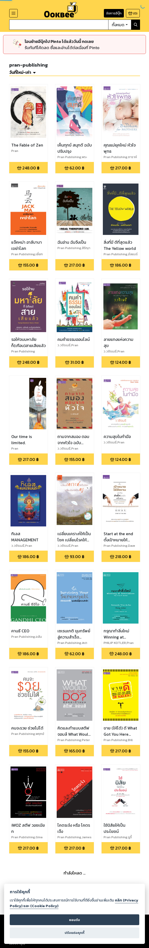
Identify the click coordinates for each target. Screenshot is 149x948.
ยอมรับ (74, 919)
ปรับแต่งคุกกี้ (74, 932)
